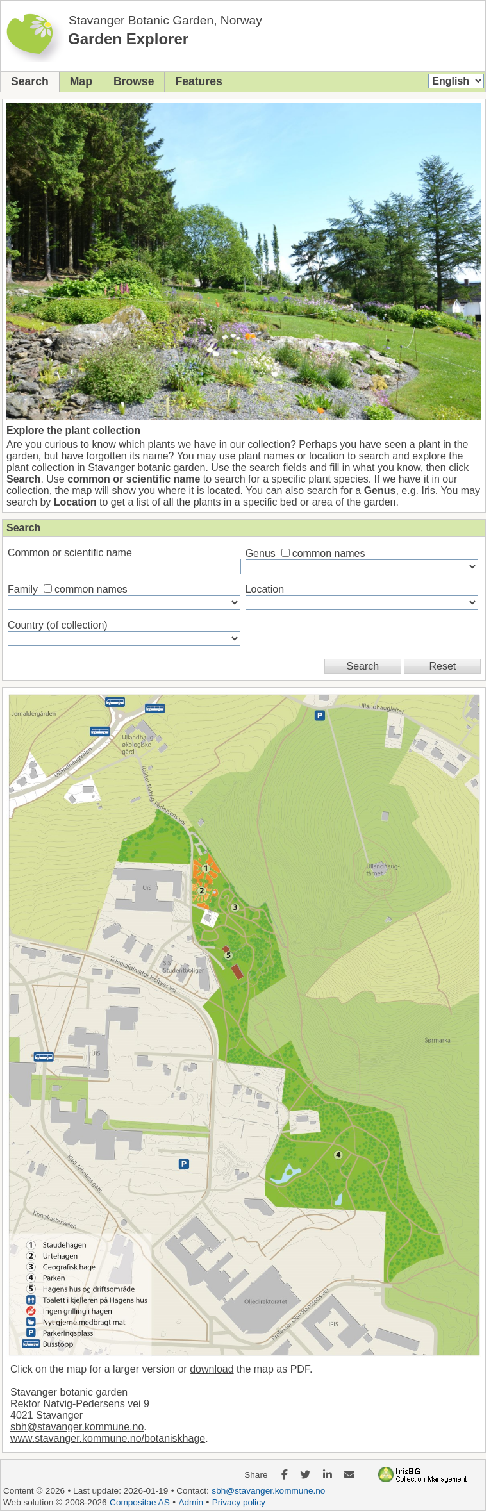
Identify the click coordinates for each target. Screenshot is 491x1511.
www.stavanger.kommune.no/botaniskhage (107, 1438)
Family (23, 589)
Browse (133, 81)
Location (265, 589)
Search (30, 81)
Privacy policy (238, 1502)
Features (198, 81)
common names (328, 553)
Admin (190, 1502)
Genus (261, 553)
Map (81, 81)
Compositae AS (140, 1502)
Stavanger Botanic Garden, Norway (165, 20)
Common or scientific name (70, 552)
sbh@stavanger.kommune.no (77, 1426)
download (212, 1369)
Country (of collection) (58, 625)
